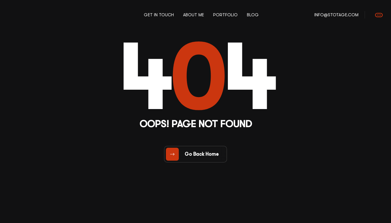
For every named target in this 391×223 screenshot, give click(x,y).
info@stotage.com (336, 14)
